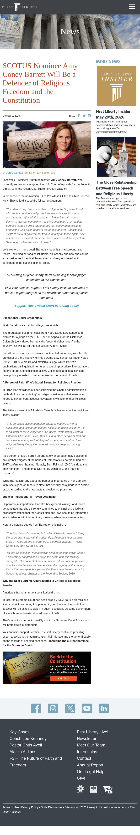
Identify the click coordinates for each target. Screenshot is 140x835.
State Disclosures (51, 807)
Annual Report (90, 765)
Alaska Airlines (22, 751)
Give (81, 778)
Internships (87, 751)
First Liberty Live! (92, 732)
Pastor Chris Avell (25, 745)
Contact (84, 758)
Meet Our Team (91, 745)
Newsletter (86, 738)
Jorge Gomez (14, 172)
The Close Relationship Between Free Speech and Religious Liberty (116, 188)
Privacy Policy (30, 807)
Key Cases (19, 732)
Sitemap (70, 807)
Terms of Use (11, 807)
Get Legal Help (90, 771)
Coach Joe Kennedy (28, 738)
